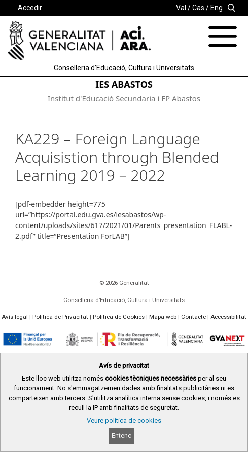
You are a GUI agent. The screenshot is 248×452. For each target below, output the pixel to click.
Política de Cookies (119, 316)
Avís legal (15, 316)
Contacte (193, 316)
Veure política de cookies (124, 420)
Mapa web (162, 316)
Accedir (30, 8)
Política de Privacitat (60, 316)
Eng (216, 8)
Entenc (121, 435)
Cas (198, 8)
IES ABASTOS (124, 84)
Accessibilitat (228, 316)
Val (181, 8)
